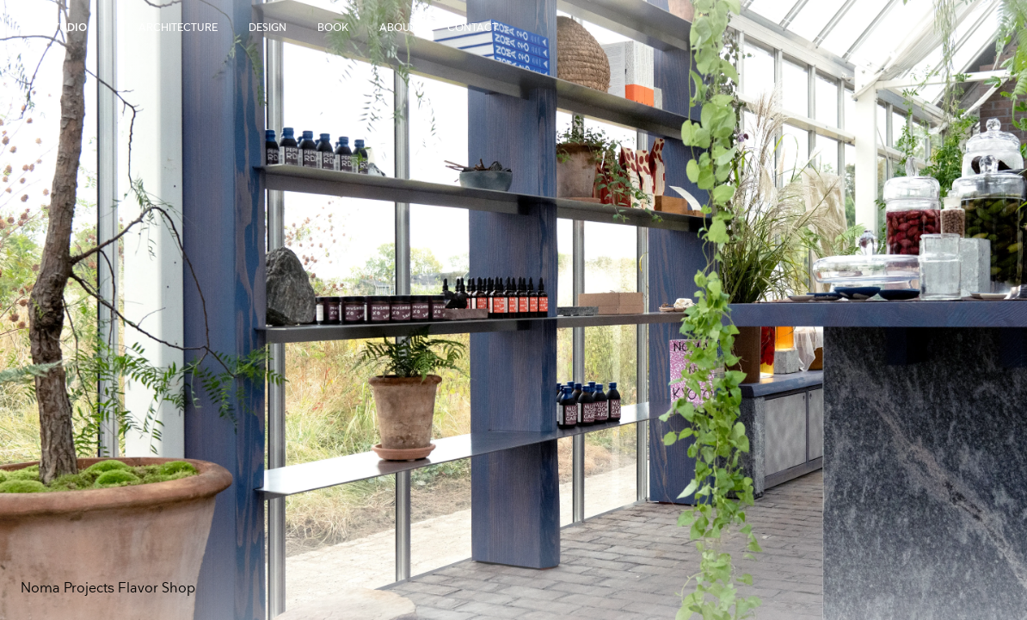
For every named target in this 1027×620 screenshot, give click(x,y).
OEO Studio (54, 28)
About (397, 28)
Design (267, 28)
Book (332, 28)
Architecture (178, 28)
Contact (472, 28)
